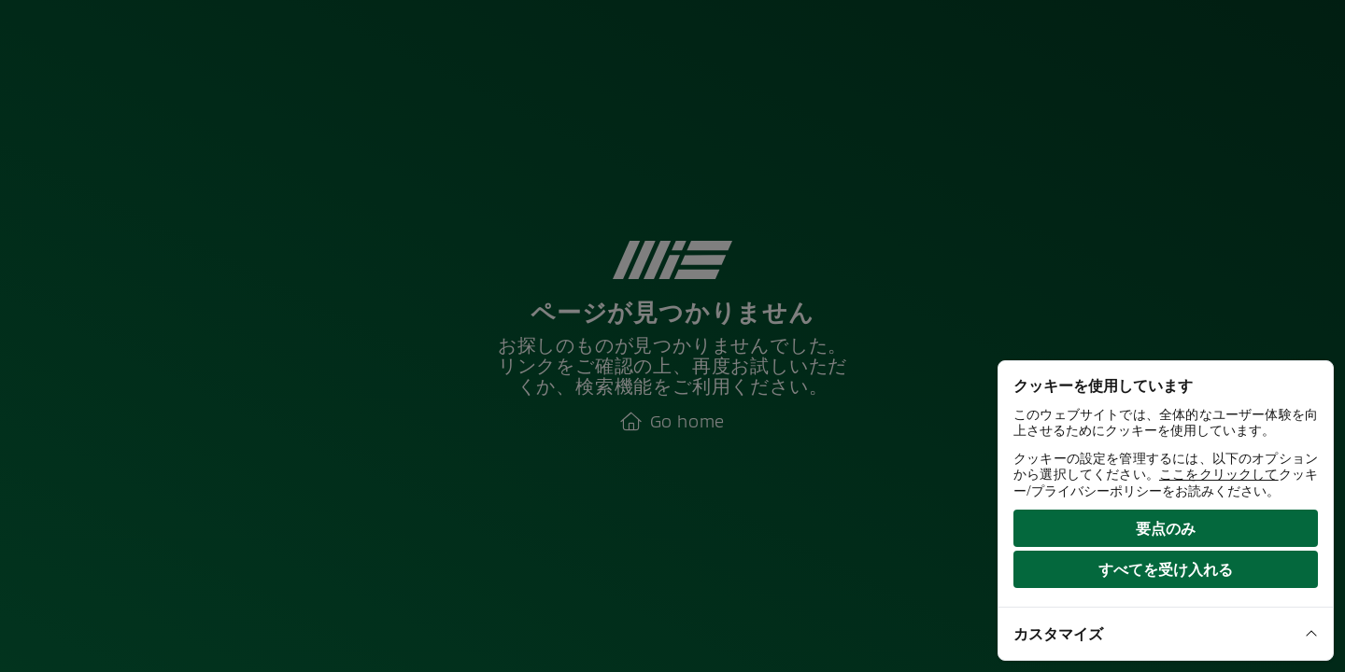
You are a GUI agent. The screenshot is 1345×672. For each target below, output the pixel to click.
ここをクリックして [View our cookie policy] (1219, 474)
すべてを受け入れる (1165, 569)
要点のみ (1166, 528)
